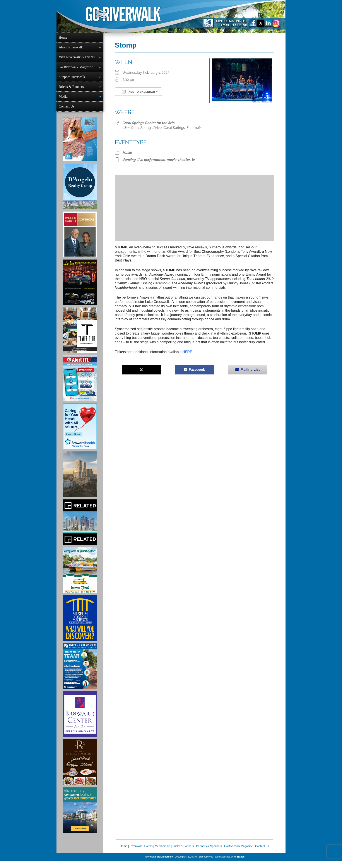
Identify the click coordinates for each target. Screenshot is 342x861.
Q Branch (239, 856)
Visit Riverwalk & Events (77, 57)
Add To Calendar (138, 92)
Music (127, 153)
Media (63, 96)
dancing (129, 160)
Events (148, 846)
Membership (162, 846)
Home (63, 37)
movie (172, 160)
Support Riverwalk (72, 77)
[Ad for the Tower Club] (79, 330)
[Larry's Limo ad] (79, 282)
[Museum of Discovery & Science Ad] (79, 618)
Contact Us (66, 106)
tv (193, 160)
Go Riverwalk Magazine (76, 67)
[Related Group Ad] (79, 522)
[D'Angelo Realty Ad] (79, 186)
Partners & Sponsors (209, 846)
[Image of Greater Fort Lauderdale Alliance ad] (79, 810)
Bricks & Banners (71, 87)
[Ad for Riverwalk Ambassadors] (79, 666)
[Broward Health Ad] (79, 426)
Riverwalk (136, 846)
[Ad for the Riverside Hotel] (79, 762)
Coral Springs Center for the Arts (149, 123)
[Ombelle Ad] (79, 474)
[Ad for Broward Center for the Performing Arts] (79, 714)
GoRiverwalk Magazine (238, 846)
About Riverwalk (71, 47)
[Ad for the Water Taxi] (79, 570)
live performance (151, 160)
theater (184, 160)
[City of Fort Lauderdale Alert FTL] (79, 378)
